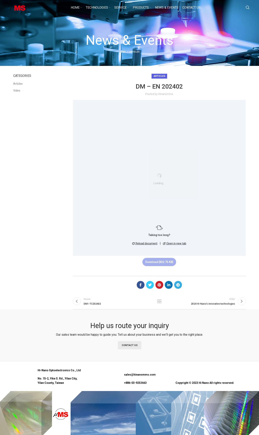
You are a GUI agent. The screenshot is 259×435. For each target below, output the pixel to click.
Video (16, 90)
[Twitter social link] (150, 285)
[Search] (248, 10)
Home (122, 52)
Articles (135, 52)
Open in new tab (174, 243)
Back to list (159, 303)
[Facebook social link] (141, 285)
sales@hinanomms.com (140, 377)
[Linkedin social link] (169, 285)
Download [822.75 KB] (159, 262)
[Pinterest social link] (159, 285)
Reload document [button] (144, 243)
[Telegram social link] (178, 285)
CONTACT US (129, 347)
